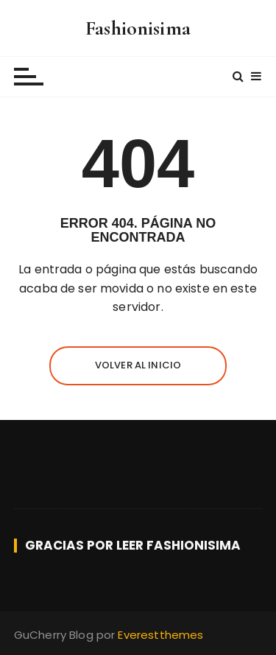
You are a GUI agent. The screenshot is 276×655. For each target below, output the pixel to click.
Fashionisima (138, 28)
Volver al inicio (138, 365)
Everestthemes (160, 634)
